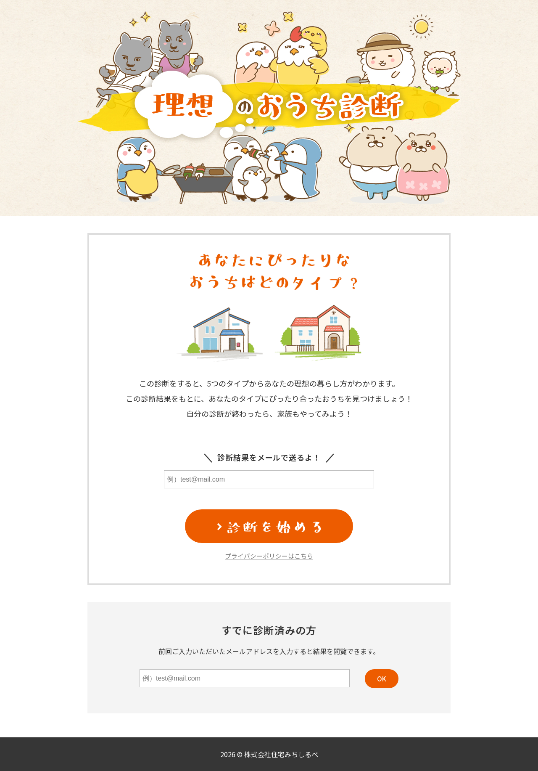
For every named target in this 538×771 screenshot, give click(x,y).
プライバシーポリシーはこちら (269, 555)
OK (381, 678)
